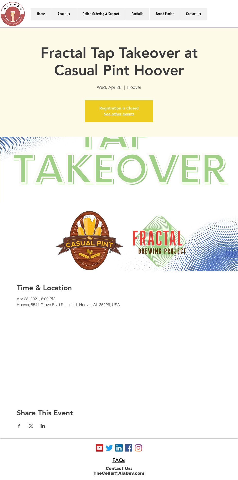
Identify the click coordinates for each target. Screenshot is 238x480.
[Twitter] (109, 448)
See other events (119, 114)
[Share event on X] (31, 426)
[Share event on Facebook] (19, 426)
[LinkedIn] (119, 448)
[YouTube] (99, 448)
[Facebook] (128, 448)
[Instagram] (138, 448)
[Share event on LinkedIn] (43, 426)
